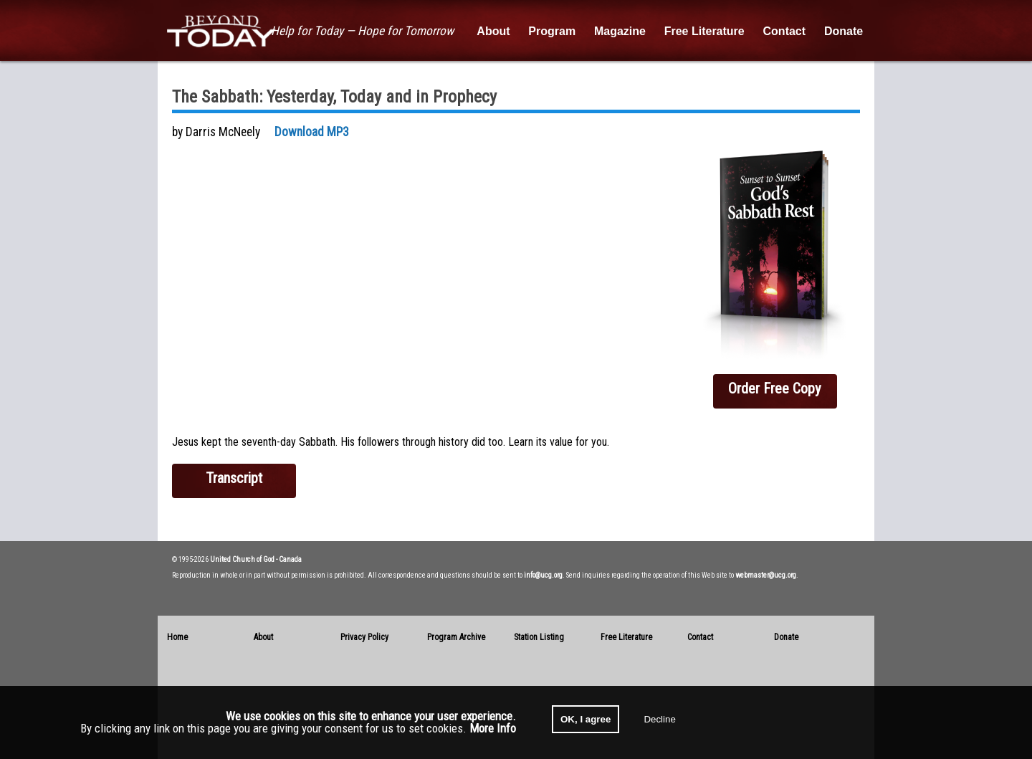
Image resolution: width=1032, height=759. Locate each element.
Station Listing (539, 637)
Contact (700, 637)
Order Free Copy (774, 388)
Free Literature (626, 637)
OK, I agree (585, 719)
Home (177, 637)
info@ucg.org (543, 575)
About (263, 637)
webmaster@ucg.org (765, 575)
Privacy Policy (364, 637)
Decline (659, 719)
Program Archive (456, 637)
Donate (786, 637)
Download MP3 (311, 132)
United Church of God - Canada (256, 559)
